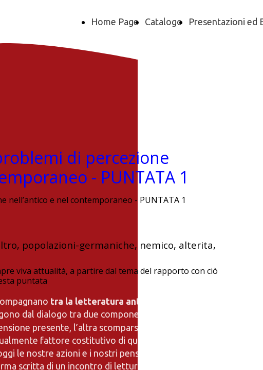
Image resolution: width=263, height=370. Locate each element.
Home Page (115, 21)
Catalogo (163, 21)
